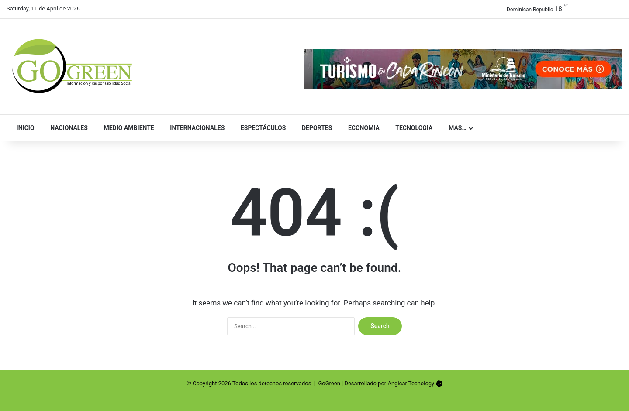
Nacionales (67, 127)
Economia (362, 127)
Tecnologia (412, 127)
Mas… (455, 127)
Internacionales (195, 127)
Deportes (315, 127)
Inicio (24, 127)
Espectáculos (261, 127)
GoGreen (329, 383)
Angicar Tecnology (410, 383)
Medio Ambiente (127, 127)
